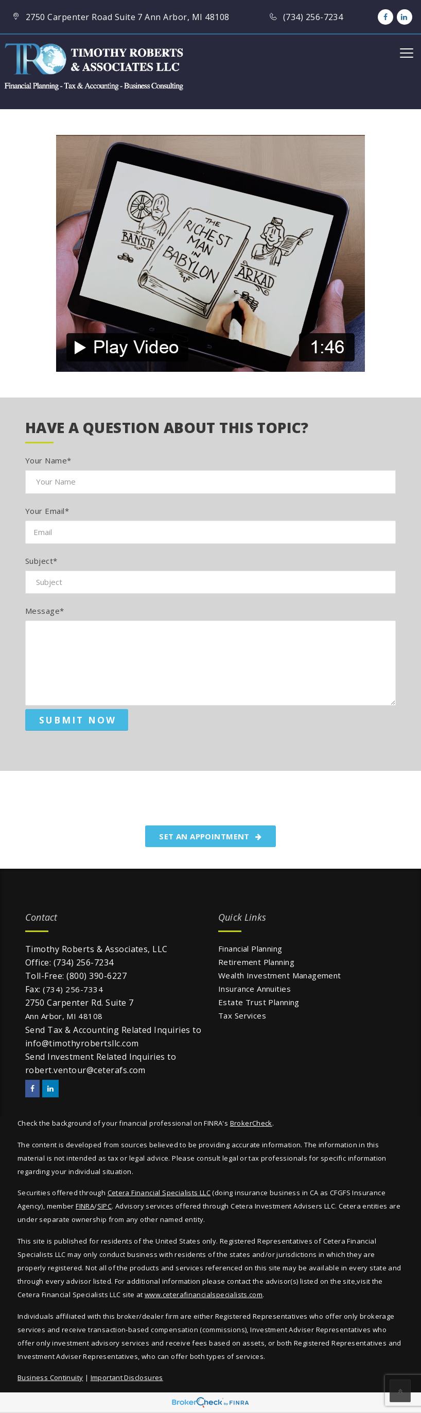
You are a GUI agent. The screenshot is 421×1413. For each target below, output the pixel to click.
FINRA (85, 1206)
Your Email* (47, 511)
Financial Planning (250, 948)
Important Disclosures (127, 1377)
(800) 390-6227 (96, 975)
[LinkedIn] (404, 17)
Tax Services (242, 1015)
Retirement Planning (256, 962)
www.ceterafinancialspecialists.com (203, 1294)
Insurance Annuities (254, 989)
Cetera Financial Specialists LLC (159, 1192)
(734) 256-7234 (84, 962)
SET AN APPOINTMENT (210, 836)
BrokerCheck (251, 1123)
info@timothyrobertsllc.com (81, 1043)
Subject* (41, 561)
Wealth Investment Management (279, 975)
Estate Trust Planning (259, 1002)
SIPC (104, 1206)
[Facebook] (385, 17)
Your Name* (48, 460)
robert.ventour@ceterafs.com (85, 1070)
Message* (44, 611)
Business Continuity (50, 1377)
